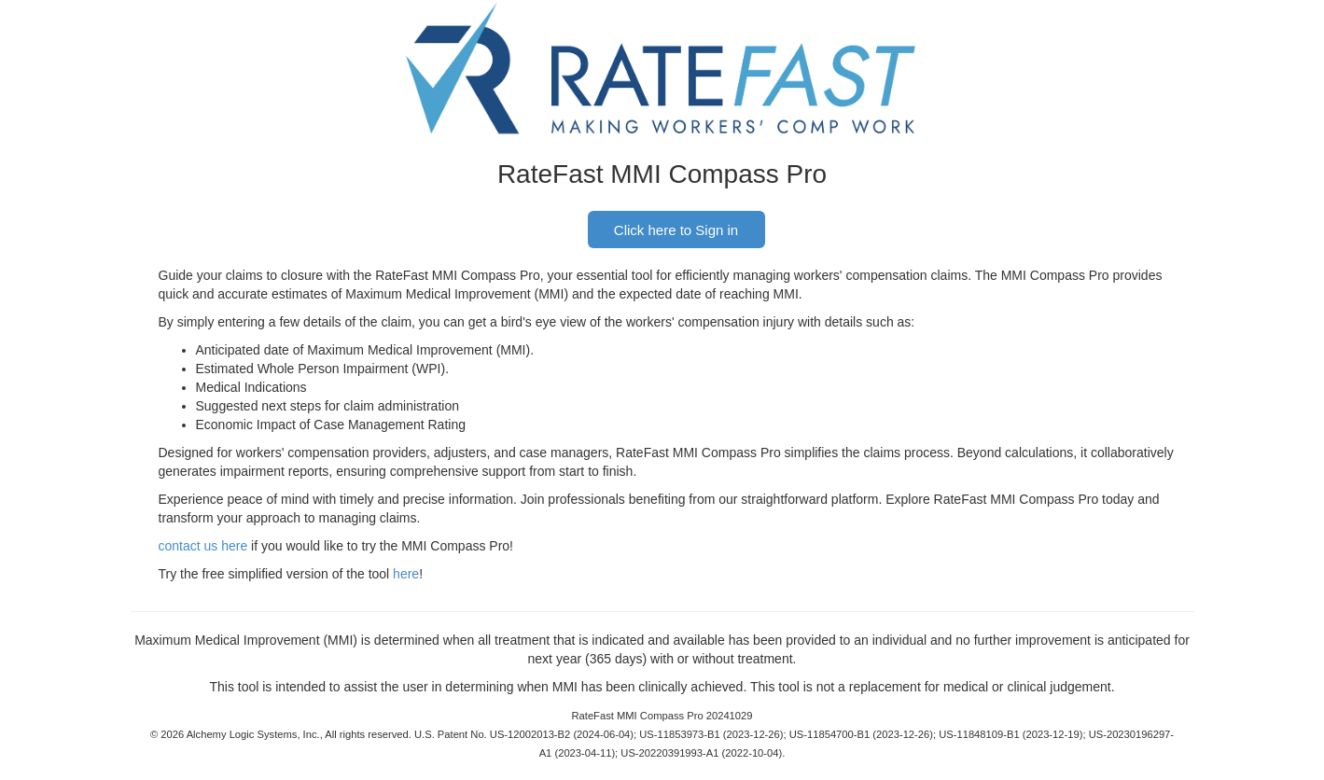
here (406, 573)
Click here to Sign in (676, 230)
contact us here (203, 545)
